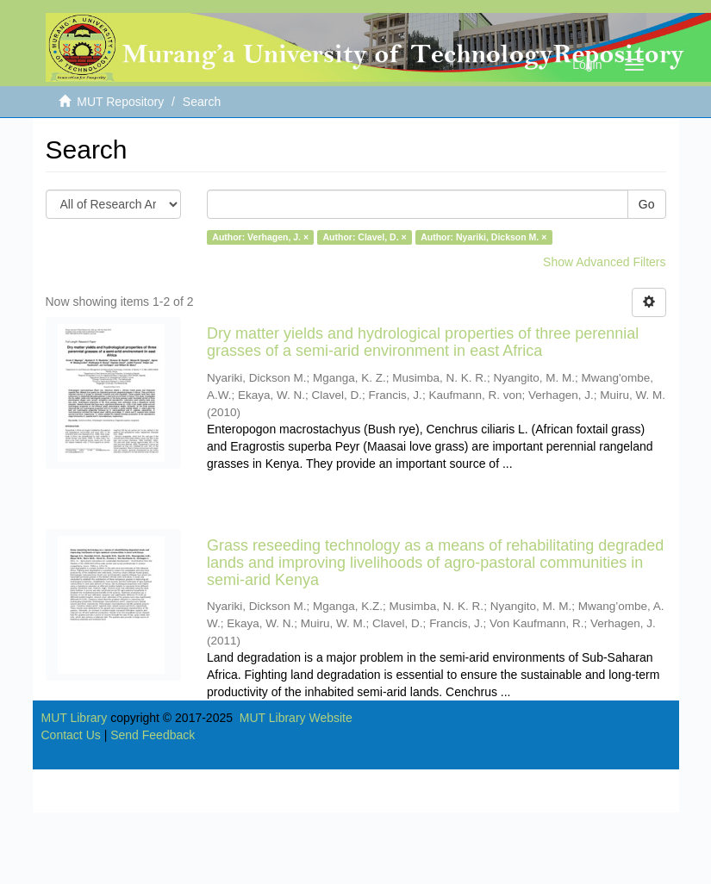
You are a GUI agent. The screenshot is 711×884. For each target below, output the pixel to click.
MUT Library (74, 718)
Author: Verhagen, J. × (260, 237)
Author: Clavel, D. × (365, 237)
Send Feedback (152, 735)
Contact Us (71, 735)
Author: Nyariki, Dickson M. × (483, 237)
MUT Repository (120, 102)
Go (647, 204)
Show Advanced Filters (604, 262)
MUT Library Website (296, 718)
